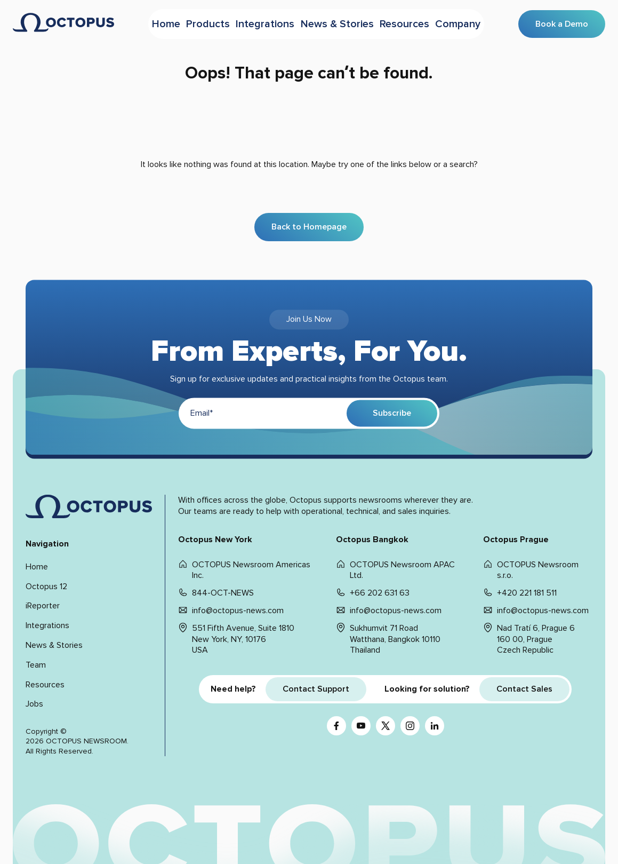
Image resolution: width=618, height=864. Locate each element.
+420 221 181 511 (527, 593)
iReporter (43, 605)
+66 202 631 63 (380, 593)
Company (469, 23)
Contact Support (316, 689)
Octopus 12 (46, 586)
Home (156, 23)
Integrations (267, 23)
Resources (410, 23)
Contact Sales (524, 689)
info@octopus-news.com (238, 610)
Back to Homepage (309, 226)
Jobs (34, 704)
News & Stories (341, 23)
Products (205, 23)
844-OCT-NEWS (223, 593)
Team (36, 665)
